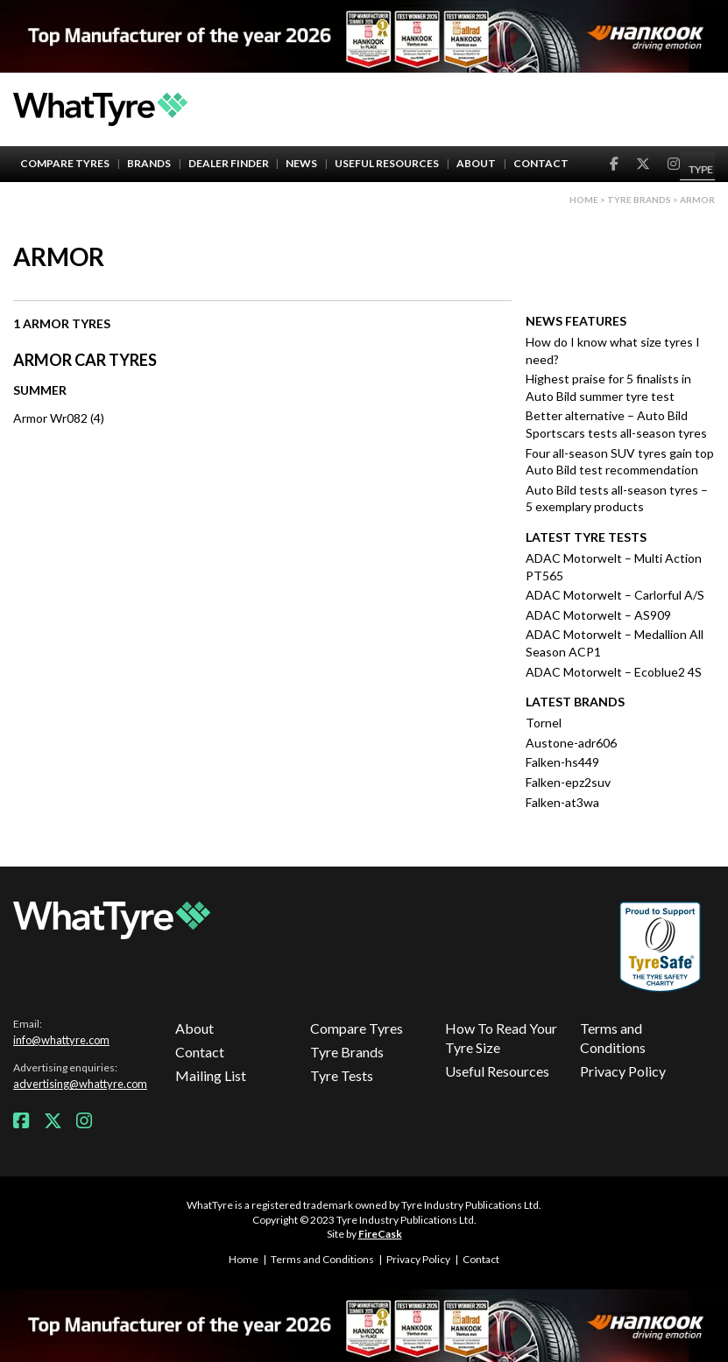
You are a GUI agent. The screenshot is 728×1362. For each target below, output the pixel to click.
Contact (541, 163)
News (301, 163)
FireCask (380, 1233)
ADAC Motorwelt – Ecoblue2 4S (614, 671)
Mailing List (210, 1075)
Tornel (544, 722)
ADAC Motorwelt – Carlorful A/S (615, 594)
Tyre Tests (341, 1075)
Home (583, 199)
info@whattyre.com (61, 1040)
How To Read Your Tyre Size (501, 1038)
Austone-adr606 (571, 742)
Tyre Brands (347, 1051)
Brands (149, 163)
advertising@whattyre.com (80, 1084)
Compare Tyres (65, 163)
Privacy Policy (623, 1071)
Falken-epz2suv (568, 782)
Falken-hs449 (562, 762)
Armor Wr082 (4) (58, 418)
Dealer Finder (228, 163)
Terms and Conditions (613, 1038)
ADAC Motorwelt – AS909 (598, 614)
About (476, 163)
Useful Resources (387, 163)
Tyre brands (639, 199)
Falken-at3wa (562, 802)
